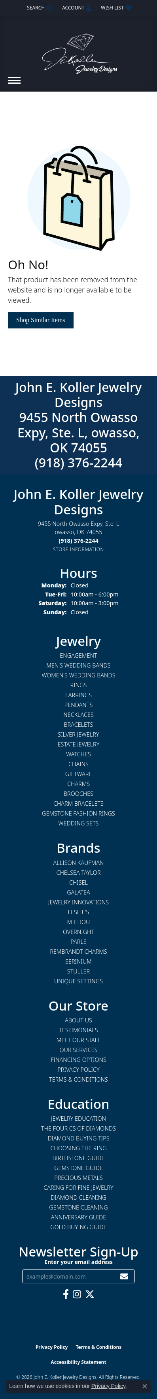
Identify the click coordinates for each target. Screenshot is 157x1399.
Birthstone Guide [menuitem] (78, 1158)
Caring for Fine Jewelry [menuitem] (78, 1187)
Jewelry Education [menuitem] (78, 1118)
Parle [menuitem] (78, 941)
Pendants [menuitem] (78, 705)
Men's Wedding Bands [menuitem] (78, 665)
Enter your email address (78, 1262)
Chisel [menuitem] (78, 882)
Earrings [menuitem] (78, 695)
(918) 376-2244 (79, 462)
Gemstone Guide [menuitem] (78, 1168)
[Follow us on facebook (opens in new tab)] (66, 1294)
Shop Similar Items (40, 320)
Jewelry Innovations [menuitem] (78, 902)
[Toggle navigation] (14, 84)
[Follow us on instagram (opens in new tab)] (77, 1294)
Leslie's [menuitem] (78, 912)
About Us (78, 1020)
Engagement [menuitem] (78, 655)
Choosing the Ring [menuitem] (78, 1148)
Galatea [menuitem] (78, 892)
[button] (39, 8)
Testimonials (78, 1030)
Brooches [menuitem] (78, 793)
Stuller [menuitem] (78, 971)
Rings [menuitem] (78, 685)
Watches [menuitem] (78, 754)
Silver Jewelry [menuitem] (78, 734)
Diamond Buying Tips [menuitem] (78, 1138)
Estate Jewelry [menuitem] (79, 744)
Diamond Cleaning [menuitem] (78, 1197)
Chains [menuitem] (78, 764)
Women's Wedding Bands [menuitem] (78, 675)
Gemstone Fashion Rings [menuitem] (78, 813)
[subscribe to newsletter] (124, 1276)
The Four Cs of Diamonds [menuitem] (78, 1128)
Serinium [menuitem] (78, 961)
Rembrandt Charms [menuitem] (78, 951)
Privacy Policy (78, 1069)
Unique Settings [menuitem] (78, 981)
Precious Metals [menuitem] (78, 1177)
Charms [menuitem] (78, 784)
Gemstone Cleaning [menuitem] (78, 1207)
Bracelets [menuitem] (78, 724)
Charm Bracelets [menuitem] (78, 803)
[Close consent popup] (144, 1386)
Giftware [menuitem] (78, 774)
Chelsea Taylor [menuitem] (78, 872)
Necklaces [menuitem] (78, 714)
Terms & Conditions (78, 1079)
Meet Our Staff (78, 1040)
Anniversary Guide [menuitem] (78, 1217)
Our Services (79, 1050)
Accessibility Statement (78, 1362)
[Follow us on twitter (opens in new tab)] (90, 1294)
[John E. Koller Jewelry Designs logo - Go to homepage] (78, 50)
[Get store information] (78, 549)
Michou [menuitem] (78, 922)
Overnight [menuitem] (78, 932)
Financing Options (78, 1059)
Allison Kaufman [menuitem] (78, 862)
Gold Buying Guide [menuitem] (78, 1227)
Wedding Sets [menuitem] (79, 823)
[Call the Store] (78, 540)
